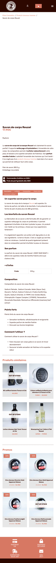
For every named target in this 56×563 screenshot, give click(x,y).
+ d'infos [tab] (17, 94)
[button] (52, 6)
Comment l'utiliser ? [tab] (10, 97)
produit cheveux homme (27, 62)
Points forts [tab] (37, 94)
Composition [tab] (27, 94)
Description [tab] (7, 94)
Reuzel (31, 107)
